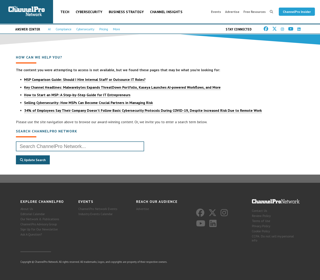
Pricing (103, 29)
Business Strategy (126, 11)
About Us (26, 209)
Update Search (33, 160)
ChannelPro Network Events (97, 209)
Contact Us (259, 211)
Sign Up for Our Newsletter (39, 229)
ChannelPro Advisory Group (38, 224)
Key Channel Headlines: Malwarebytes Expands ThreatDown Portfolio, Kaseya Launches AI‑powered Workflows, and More (122, 87)
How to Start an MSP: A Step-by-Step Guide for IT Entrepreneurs (77, 95)
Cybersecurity (89, 11)
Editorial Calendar (32, 214)
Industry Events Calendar (95, 214)
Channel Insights (166, 11)
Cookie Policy (261, 231)
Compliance (63, 29)
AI (49, 29)
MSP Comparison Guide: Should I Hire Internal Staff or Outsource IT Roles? (85, 79)
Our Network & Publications (39, 219)
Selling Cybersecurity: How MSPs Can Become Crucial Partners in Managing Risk (88, 102)
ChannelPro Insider (297, 12)
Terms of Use (261, 221)
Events (216, 12)
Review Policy (261, 216)
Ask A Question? (31, 234)
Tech (64, 11)
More (116, 29)
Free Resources (254, 12)
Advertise (232, 12)
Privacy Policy (261, 226)
